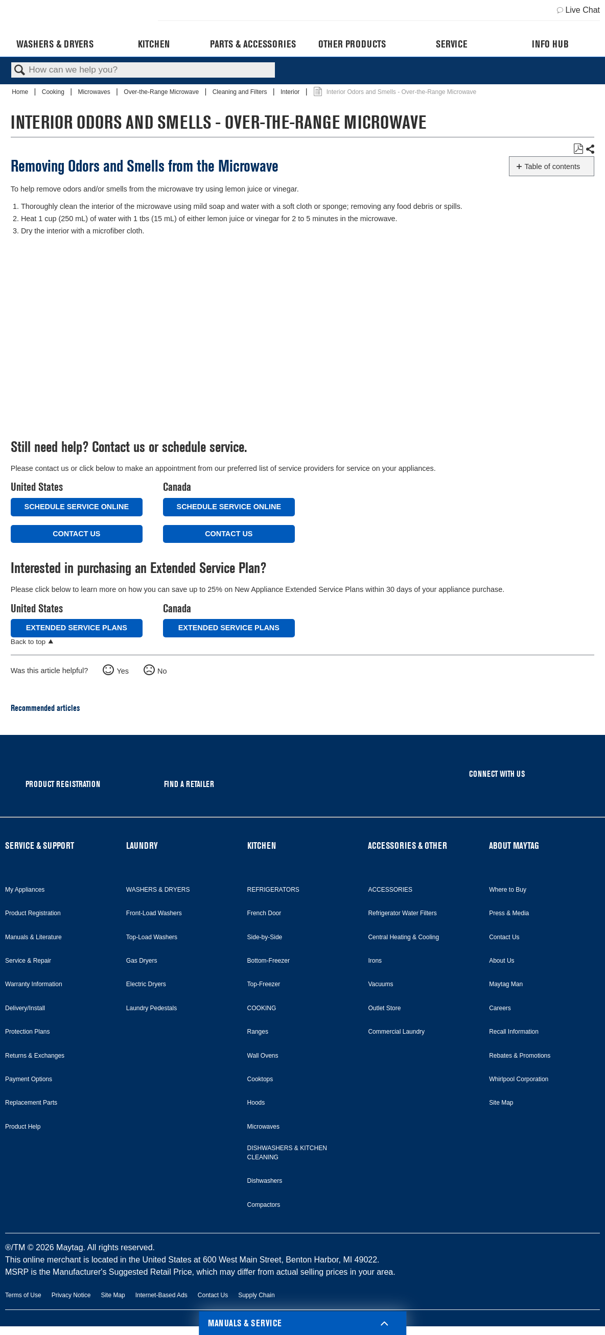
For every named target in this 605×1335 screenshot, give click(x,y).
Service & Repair (28, 960)
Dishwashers (265, 1180)
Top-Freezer (264, 984)
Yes (122, 671)
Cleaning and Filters (241, 92)
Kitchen (154, 44)
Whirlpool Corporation (518, 1079)
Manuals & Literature (33, 937)
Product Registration (33, 913)
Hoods (256, 1102)
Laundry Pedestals (151, 1008)
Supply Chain (256, 1295)
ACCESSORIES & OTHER (407, 845)
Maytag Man (506, 984)
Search (20, 71)
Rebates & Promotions (519, 1055)
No (162, 671)
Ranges (257, 1031)
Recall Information (514, 1031)
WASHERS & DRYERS (158, 889)
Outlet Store (384, 1008)
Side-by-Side (265, 937)
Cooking (54, 92)
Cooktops (260, 1079)
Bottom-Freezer (268, 960)
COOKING (261, 1008)
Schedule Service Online (77, 507)
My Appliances (24, 889)
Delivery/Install (25, 1008)
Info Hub (550, 44)
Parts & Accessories (253, 44)
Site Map (501, 1102)
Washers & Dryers (55, 44)
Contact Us (76, 534)
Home (21, 92)
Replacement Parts (31, 1102)
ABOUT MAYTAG (514, 845)
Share (589, 149)
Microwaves (95, 92)
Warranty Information (33, 984)
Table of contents (552, 166)
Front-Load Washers (154, 913)
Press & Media (509, 913)
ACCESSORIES (390, 889)
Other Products (352, 44)
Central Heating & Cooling (403, 937)
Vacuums (380, 984)
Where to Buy (507, 889)
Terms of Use (23, 1295)
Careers (500, 1008)
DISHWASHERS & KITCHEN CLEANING (287, 1153)
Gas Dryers (141, 960)
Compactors (264, 1204)
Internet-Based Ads (161, 1295)
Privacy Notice (71, 1295)
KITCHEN (261, 845)
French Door (264, 913)
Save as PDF (578, 149)
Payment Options (28, 1079)
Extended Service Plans (76, 628)
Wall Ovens (262, 1055)
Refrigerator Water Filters (402, 913)
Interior (291, 92)
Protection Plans (27, 1031)
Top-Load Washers (151, 937)
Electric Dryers (146, 984)
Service (451, 44)
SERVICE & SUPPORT (39, 845)
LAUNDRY (142, 845)
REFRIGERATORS (273, 889)
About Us (501, 960)
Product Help (22, 1126)
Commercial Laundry (396, 1031)
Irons (375, 960)
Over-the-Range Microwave (162, 92)
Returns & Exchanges (34, 1055)
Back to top (28, 642)
